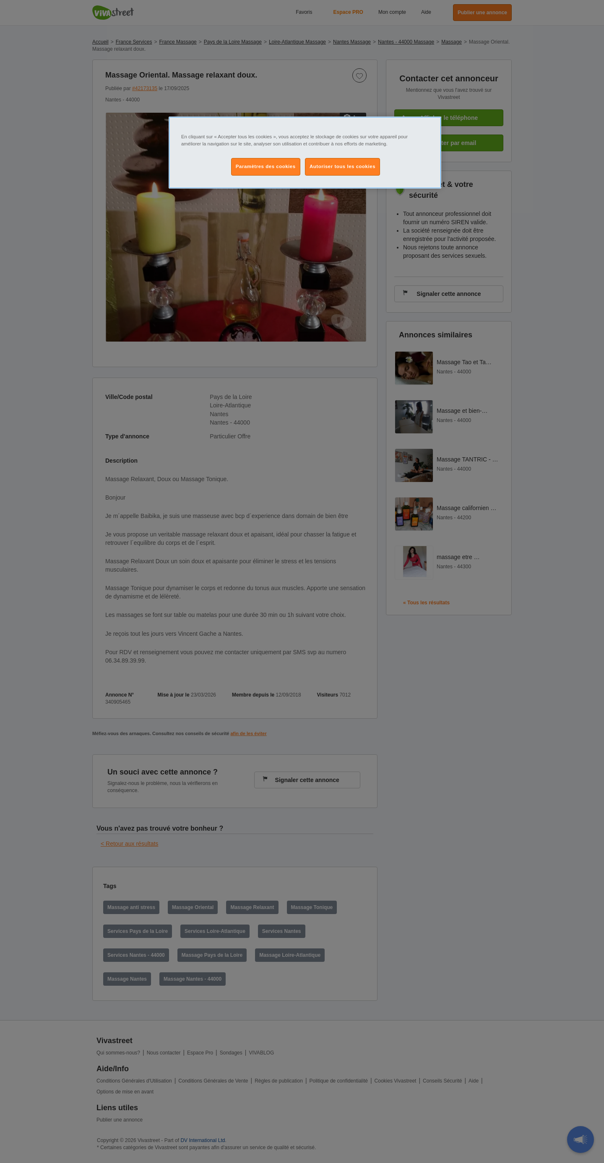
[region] (305, 153)
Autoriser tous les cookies (342, 166)
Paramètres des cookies (266, 166)
